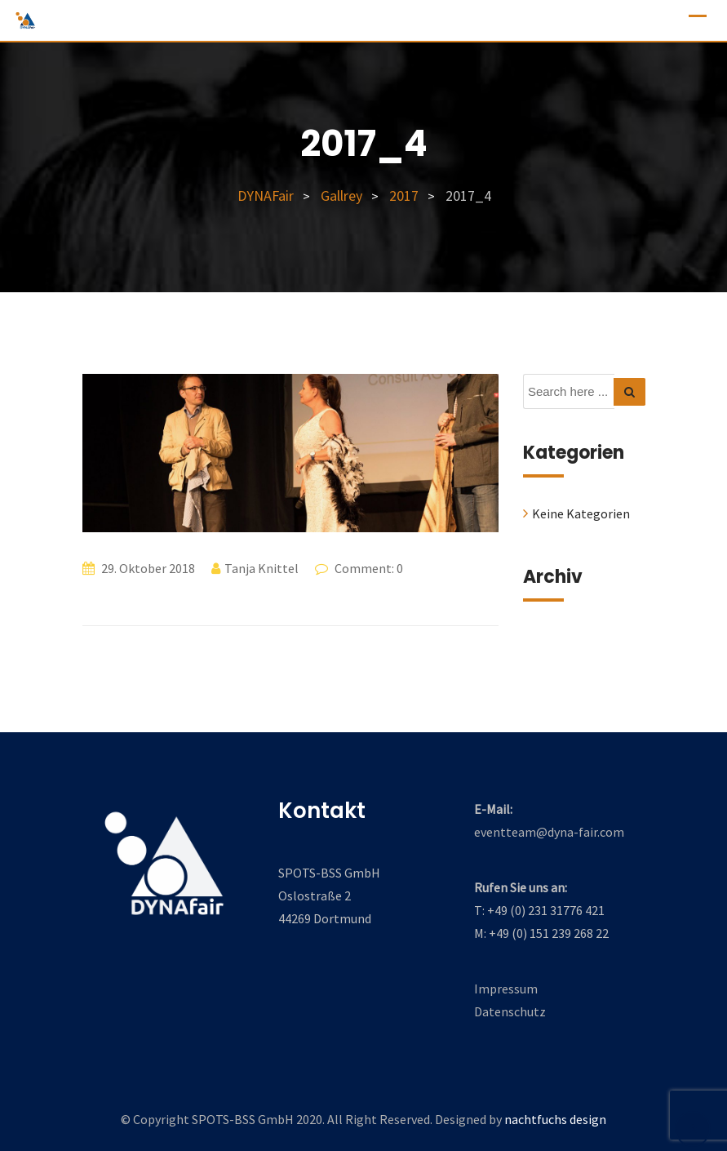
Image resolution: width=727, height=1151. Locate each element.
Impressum (506, 988)
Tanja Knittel (261, 568)
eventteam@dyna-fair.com (549, 832)
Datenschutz (510, 1011)
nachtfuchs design (555, 1119)
